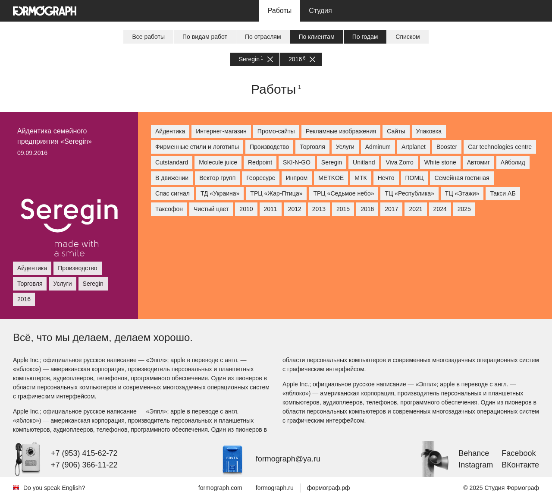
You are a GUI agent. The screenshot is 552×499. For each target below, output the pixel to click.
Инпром (297, 177)
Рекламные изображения (341, 131)
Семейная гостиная (461, 177)
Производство (269, 146)
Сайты (396, 131)
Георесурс (260, 177)
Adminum (378, 146)
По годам (365, 36)
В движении (171, 177)
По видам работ (204, 36)
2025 (464, 208)
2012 (294, 208)
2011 (270, 208)
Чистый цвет (211, 208)
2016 (302, 59)
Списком (407, 36)
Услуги (345, 146)
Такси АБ (502, 193)
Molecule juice (218, 162)
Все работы (148, 36)
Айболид (513, 162)
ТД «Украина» (220, 193)
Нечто (386, 177)
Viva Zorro (399, 162)
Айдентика (170, 131)
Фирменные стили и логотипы (197, 146)
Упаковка (429, 131)
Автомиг (478, 162)
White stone (440, 162)
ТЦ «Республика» (409, 193)
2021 (415, 208)
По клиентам (317, 36)
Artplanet (413, 146)
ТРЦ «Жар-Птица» (276, 193)
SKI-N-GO (296, 162)
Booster (446, 146)
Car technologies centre (500, 146)
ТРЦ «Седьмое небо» (343, 193)
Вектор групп (217, 177)
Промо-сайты (276, 131)
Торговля (312, 146)
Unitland (364, 162)
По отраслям (263, 36)
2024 (440, 208)
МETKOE (331, 177)
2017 (391, 208)
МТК (360, 177)
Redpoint (260, 162)
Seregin (256, 59)
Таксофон (169, 208)
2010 (246, 208)
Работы (280, 10)
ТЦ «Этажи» (462, 193)
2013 (319, 208)
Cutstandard (171, 162)
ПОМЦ (414, 177)
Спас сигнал (172, 193)
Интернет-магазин (221, 131)
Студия (320, 10)
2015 (343, 208)
